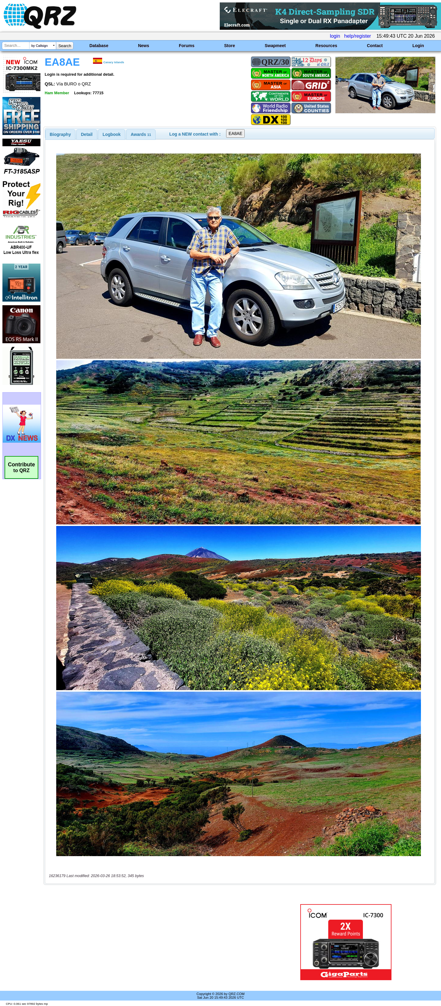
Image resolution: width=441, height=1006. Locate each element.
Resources (326, 45)
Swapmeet (275, 45)
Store (229, 45)
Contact (375, 45)
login (335, 36)
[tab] (60, 134)
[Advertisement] (154, 942)
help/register (357, 36)
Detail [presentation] (86, 134)
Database (98, 45)
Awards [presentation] (141, 134)
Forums (186, 45)
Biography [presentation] (60, 134)
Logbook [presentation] (112, 134)
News (143, 45)
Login (418, 45)
